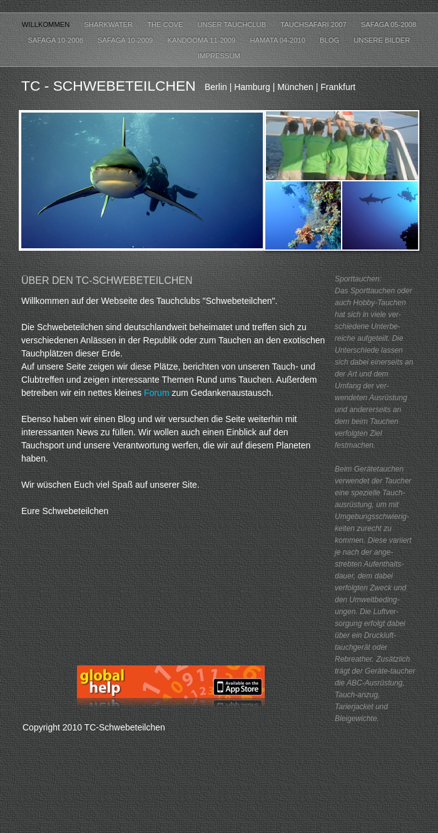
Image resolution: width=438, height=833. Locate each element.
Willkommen (47, 24)
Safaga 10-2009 (126, 40)
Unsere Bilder (382, 40)
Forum (156, 393)
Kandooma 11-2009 (202, 40)
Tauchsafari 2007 (314, 24)
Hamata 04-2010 (278, 40)
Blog (330, 40)
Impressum (219, 55)
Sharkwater (109, 24)
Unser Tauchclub (233, 24)
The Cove (166, 24)
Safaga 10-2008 (56, 40)
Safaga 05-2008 (388, 24)
